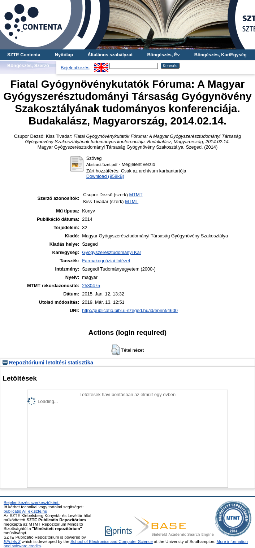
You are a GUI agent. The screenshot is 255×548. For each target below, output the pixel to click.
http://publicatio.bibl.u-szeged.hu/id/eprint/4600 (130, 310)
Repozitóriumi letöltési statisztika (48, 362)
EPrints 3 (12, 541)
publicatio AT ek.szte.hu (25, 511)
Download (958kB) (105, 176)
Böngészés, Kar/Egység (220, 54)
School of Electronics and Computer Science (111, 541)
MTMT (136, 194)
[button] (115, 350)
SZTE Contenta (23, 54)
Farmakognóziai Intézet (106, 260)
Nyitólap (64, 54)
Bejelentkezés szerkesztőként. (32, 502)
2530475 (91, 285)
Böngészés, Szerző (28, 65)
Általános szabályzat (110, 54)
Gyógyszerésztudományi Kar (111, 252)
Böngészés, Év (163, 54)
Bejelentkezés (75, 67)
